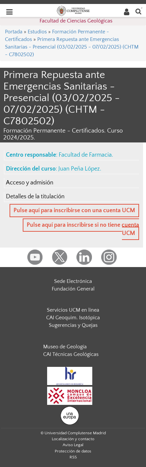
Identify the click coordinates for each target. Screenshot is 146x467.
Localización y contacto (73, 439)
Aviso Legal (73, 445)
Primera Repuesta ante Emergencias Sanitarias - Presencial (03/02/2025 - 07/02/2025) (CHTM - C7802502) (71, 47)
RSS (73, 457)
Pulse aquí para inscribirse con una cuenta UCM (74, 210)
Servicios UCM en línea (73, 310)
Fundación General (73, 289)
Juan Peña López (79, 169)
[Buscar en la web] (138, 11)
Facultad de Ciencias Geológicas (76, 21)
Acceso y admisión (29, 182)
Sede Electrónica (73, 281)
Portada (13, 32)
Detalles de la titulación (35, 196)
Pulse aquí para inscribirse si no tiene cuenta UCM (83, 229)
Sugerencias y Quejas (73, 325)
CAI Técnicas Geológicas (71, 354)
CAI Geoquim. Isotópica (73, 318)
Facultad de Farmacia (85, 155)
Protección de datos (73, 451)
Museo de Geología (65, 347)
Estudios (37, 32)
